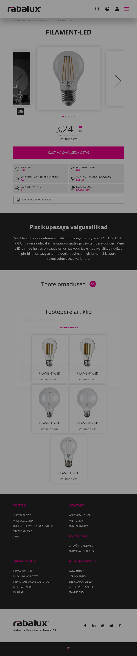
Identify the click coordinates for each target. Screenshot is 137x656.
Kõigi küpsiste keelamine (78, 347)
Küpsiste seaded (36, 347)
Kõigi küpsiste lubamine (43, 356)
